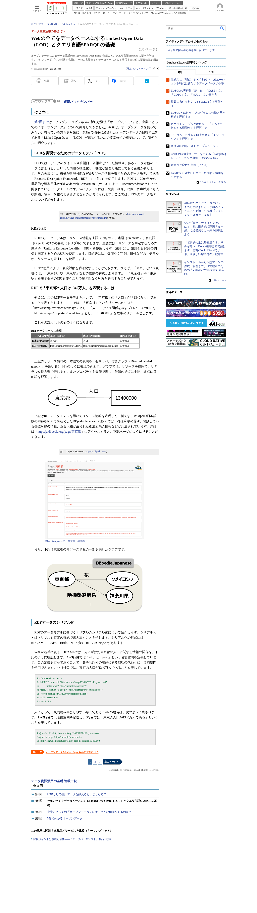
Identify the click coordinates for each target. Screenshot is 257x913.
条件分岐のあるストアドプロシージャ (195, 145)
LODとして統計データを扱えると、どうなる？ (76, 794)
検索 (222, 28)
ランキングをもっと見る (212, 182)
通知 (73, 80)
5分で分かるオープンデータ (64, 818)
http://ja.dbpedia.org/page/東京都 (59, 431)
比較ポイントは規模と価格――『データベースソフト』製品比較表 (72, 839)
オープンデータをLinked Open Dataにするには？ (72, 752)
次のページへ (111, 761)
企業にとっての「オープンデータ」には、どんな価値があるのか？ (89, 811)
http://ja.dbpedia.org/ (96, 451)
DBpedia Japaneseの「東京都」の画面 (65, 541)
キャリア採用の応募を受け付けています (191, 50)
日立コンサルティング (139, 68)
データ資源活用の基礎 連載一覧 (54, 781)
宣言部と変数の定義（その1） (190, 165)
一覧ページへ (218, 280)
